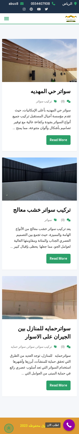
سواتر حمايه (18, 346)
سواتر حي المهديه (51, 91)
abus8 (13, 4)
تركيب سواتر (44, 101)
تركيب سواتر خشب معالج (42, 210)
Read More (58, 140)
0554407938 (40, 4)
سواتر (48, 220)
